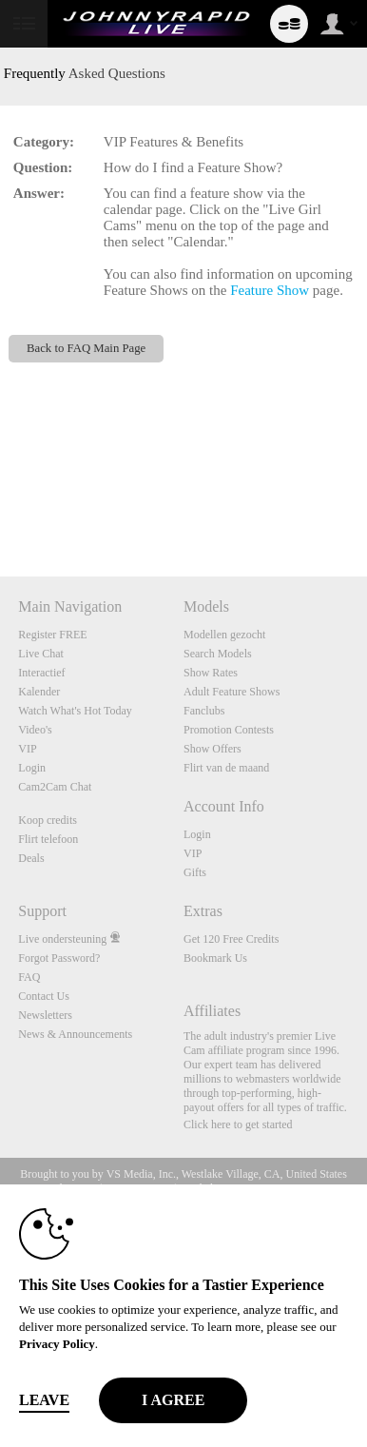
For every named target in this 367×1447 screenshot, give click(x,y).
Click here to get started (238, 1124)
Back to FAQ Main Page (86, 348)
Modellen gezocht (224, 634)
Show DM (0, 505)
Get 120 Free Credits (231, 939)
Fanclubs (204, 710)
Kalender (39, 691)
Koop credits (47, 820)
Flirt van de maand (226, 767)
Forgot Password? (59, 958)
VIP (27, 748)
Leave (44, 1400)
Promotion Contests (229, 729)
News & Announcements (75, 1034)
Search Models (218, 653)
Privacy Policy (57, 1344)
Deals (31, 858)
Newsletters (45, 1015)
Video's (34, 729)
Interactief (41, 672)
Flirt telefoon (48, 839)
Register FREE (52, 634)
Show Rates (211, 672)
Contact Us (43, 996)
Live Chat (41, 653)
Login (32, 767)
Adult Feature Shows (232, 691)
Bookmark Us (215, 958)
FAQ (29, 977)
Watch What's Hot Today (75, 710)
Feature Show (269, 290)
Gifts (195, 872)
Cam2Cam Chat (54, 786)
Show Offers (212, 748)
